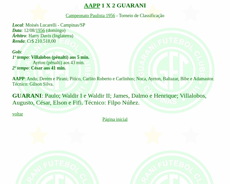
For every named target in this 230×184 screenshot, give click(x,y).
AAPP (92, 5)
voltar (17, 114)
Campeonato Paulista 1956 (90, 15)
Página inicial (114, 119)
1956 (40, 30)
